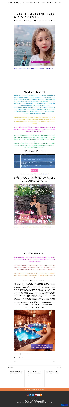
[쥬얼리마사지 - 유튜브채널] (36, 395)
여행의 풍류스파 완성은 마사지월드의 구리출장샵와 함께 (16, 372)
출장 (28, 402)
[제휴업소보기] (64, 405)
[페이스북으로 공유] (14, 357)
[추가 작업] (54, 11)
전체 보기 (59, 367)
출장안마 (24, 402)
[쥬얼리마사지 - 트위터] (33, 395)
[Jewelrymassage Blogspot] (41, 395)
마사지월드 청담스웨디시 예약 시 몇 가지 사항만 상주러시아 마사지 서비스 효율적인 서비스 (52, 372)
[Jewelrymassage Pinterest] (38, 395)
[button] (56, 3)
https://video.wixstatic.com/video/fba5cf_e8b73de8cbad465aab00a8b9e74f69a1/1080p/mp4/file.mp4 (33, 226)
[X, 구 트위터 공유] (17, 357)
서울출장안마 (36, 402)
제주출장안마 (49, 402)
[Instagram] (28, 395)
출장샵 (31, 402)
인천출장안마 (43, 402)
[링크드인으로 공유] (19, 357)
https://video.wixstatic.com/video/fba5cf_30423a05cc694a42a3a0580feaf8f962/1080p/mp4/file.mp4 (33, 68)
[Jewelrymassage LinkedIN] (30, 395)
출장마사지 (19, 402)
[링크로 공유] (22, 357)
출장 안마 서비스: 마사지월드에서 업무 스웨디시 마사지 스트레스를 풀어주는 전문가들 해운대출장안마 (34, 372)
